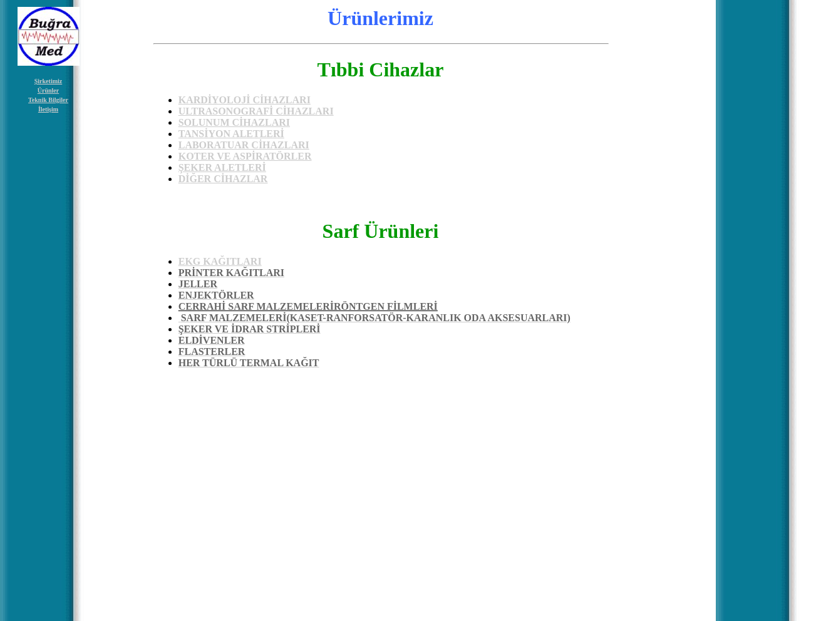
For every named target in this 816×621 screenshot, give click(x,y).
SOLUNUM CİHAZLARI (234, 122)
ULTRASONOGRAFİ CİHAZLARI (256, 111)
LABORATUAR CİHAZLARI (243, 145)
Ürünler (48, 90)
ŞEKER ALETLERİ (222, 167)
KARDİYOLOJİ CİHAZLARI (244, 100)
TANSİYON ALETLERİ (231, 133)
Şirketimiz (48, 81)
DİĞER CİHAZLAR (223, 178)
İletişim (48, 109)
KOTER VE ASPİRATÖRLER (245, 156)
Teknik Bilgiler (48, 99)
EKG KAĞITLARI (220, 261)
